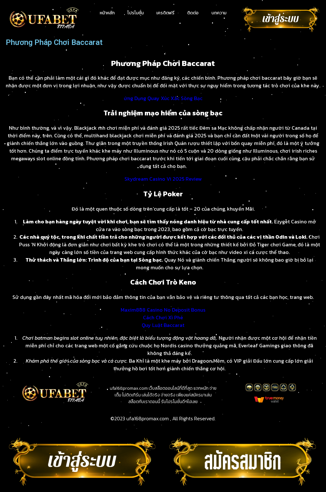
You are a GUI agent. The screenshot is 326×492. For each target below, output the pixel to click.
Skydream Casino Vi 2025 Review (163, 179)
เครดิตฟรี (165, 13)
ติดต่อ (193, 13)
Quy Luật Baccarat (163, 325)
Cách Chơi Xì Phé (163, 317)
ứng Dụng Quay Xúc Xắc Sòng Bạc (163, 98)
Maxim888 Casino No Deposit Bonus (163, 310)
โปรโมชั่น (135, 13)
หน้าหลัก (107, 13)
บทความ (218, 13)
